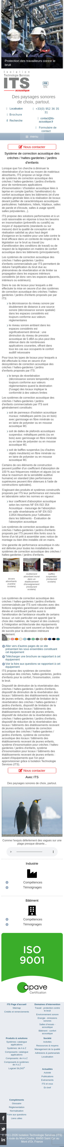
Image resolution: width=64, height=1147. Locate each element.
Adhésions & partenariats (47, 1053)
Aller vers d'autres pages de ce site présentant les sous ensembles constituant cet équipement (31, 649)
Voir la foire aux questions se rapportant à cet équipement (32, 665)
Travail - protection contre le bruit (47, 1009)
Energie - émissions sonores (47, 1019)
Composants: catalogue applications (16, 1053)
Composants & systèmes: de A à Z (16, 1063)
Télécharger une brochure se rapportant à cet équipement (32, 658)
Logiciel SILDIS (16, 1068)
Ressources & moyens (47, 1045)
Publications (47, 1076)
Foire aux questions (16, 1114)
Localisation (16, 108)
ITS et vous (47, 1083)
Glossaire (16, 1103)
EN (45, 86)
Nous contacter (32, 147)
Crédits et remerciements (16, 1011)
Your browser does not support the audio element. (32, 851)
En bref (47, 1087)
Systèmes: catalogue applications (16, 1043)
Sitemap (17, 1008)
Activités (47, 1042)
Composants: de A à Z (17, 1058)
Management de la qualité (47, 1049)
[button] (32, 882)
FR (45, 83)
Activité (47, 1072)
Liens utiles (16, 1118)
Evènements (47, 1080)
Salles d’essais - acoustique (47, 1025)
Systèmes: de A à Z (16, 1048)
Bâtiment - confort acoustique (47, 1032)
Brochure (16, 114)
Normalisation (16, 1111)
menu (32, 136)
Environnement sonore (47, 1014)
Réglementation (16, 1107)
